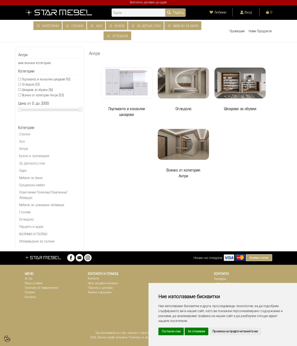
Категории (50, 26)
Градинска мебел (32, 185)
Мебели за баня (185, 26)
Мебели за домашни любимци (41, 205)
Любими (220, 12)
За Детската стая (32, 163)
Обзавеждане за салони (36, 241)
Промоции (237, 31)
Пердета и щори (31, 226)
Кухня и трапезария (34, 156)
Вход (248, 12)
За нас (29, 278)
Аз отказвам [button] (196, 331)
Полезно (30, 292)
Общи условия (33, 283)
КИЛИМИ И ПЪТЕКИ (33, 234)
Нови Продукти (260, 31)
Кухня (119, 26)
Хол (99, 26)
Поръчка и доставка (100, 288)
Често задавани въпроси (103, 283)
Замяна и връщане (99, 292)
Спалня (77, 26)
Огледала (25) (31, 84)
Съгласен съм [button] (171, 331)
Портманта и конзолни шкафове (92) (46, 79)
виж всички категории (34, 63)
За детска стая (149, 26)
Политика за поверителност (42, 288)
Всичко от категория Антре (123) (43, 95)
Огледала (120, 36)
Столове (25, 212)
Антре (23, 148)
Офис (23, 170)
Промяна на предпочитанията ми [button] (235, 331)
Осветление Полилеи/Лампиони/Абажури (43, 194)
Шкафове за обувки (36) (37, 90)
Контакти (30, 297)
